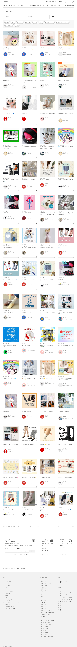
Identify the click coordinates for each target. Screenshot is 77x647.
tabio (17, 25)
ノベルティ (20, 22)
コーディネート (9, 25)
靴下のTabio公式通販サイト (9, 568)
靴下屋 (7, 22)
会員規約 (23, 554)
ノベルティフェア (50, 22)
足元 (41, 22)
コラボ (35, 22)
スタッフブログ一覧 (21, 568)
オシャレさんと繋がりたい (63, 22)
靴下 (13, 22)
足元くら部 (28, 22)
